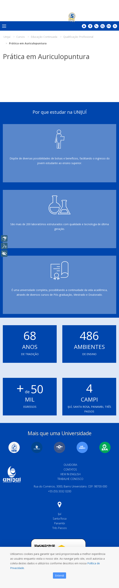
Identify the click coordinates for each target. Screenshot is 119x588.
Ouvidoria (70, 465)
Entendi (59, 575)
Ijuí (59, 514)
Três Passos (59, 528)
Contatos (70, 469)
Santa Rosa (59, 518)
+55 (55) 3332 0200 (59, 491)
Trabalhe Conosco (70, 479)
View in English (70, 474)
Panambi (59, 523)
